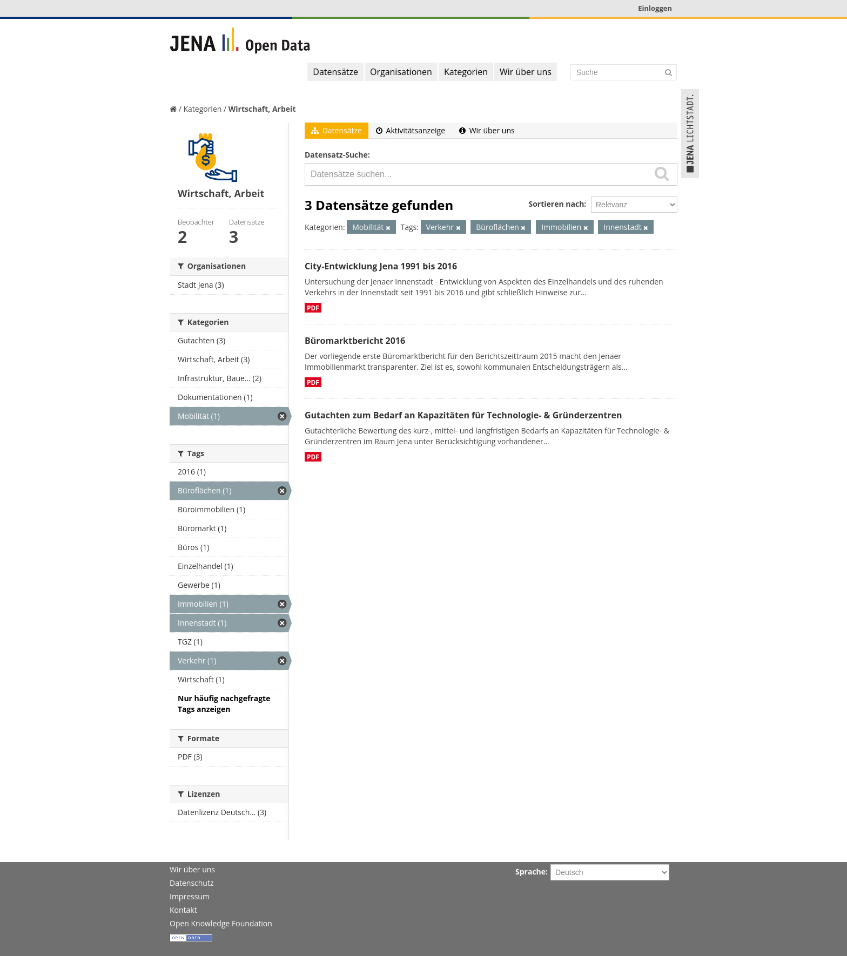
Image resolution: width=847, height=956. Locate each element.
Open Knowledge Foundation (221, 923)
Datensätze (335, 72)
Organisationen (401, 72)
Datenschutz (191, 883)
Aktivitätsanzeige (410, 130)
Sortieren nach (556, 204)
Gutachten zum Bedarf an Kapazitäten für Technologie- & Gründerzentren (463, 415)
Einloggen (655, 8)
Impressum (190, 896)
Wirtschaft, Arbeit (262, 109)
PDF (313, 307)
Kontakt (183, 910)
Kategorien (466, 72)
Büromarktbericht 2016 (355, 341)
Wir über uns (526, 72)
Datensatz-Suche (336, 155)
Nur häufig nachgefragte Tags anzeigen (224, 703)
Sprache (530, 871)
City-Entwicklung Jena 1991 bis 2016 (381, 266)
